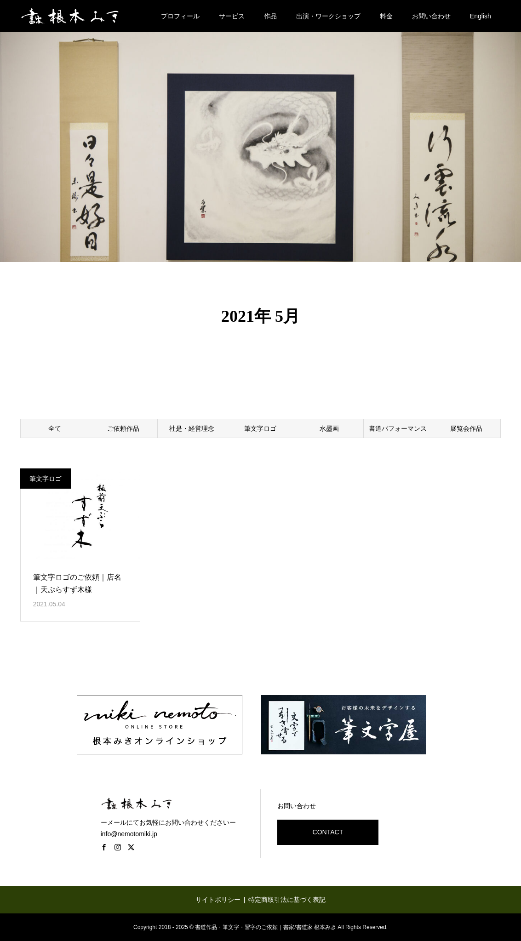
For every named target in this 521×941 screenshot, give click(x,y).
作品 (270, 16)
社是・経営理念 (191, 428)
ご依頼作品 (123, 428)
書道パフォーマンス (398, 428)
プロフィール (180, 16)
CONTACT (328, 832)
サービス (232, 16)
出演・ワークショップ (328, 16)
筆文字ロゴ (260, 428)
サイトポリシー (217, 899)
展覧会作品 (466, 428)
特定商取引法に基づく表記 (287, 899)
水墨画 (329, 428)
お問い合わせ (431, 16)
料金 (386, 16)
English (480, 16)
